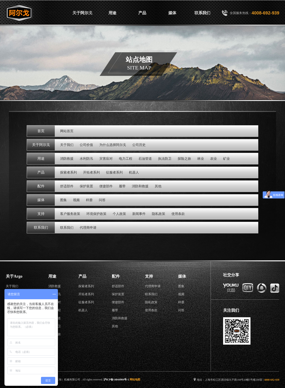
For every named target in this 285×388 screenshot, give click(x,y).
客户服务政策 (70, 214)
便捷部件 (106, 186)
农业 (213, 158)
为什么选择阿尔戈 (112, 145)
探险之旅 (184, 158)
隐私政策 (158, 214)
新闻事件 (139, 214)
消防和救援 (140, 186)
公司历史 (139, 145)
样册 (89, 200)
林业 (200, 158)
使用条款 (178, 214)
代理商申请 (88, 227)
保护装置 (86, 186)
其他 (158, 186)
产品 (142, 13)
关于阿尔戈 (82, 13)
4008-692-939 (265, 12)
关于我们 (66, 145)
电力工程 (125, 158)
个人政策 (119, 214)
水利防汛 (86, 158)
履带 (122, 186)
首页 (52, 13)
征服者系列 (114, 172)
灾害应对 (106, 158)
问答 (102, 200)
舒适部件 (66, 186)
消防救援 (66, 158)
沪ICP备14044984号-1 (116, 379)
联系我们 (202, 13)
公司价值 (86, 145)
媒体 (172, 13)
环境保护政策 (96, 214)
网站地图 (135, 379)
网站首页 (66, 131)
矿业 (226, 158)
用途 (112, 13)
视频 (76, 200)
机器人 (134, 172)
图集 (63, 200)
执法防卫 (164, 158)
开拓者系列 (91, 172)
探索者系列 (68, 172)
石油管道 (145, 158)
